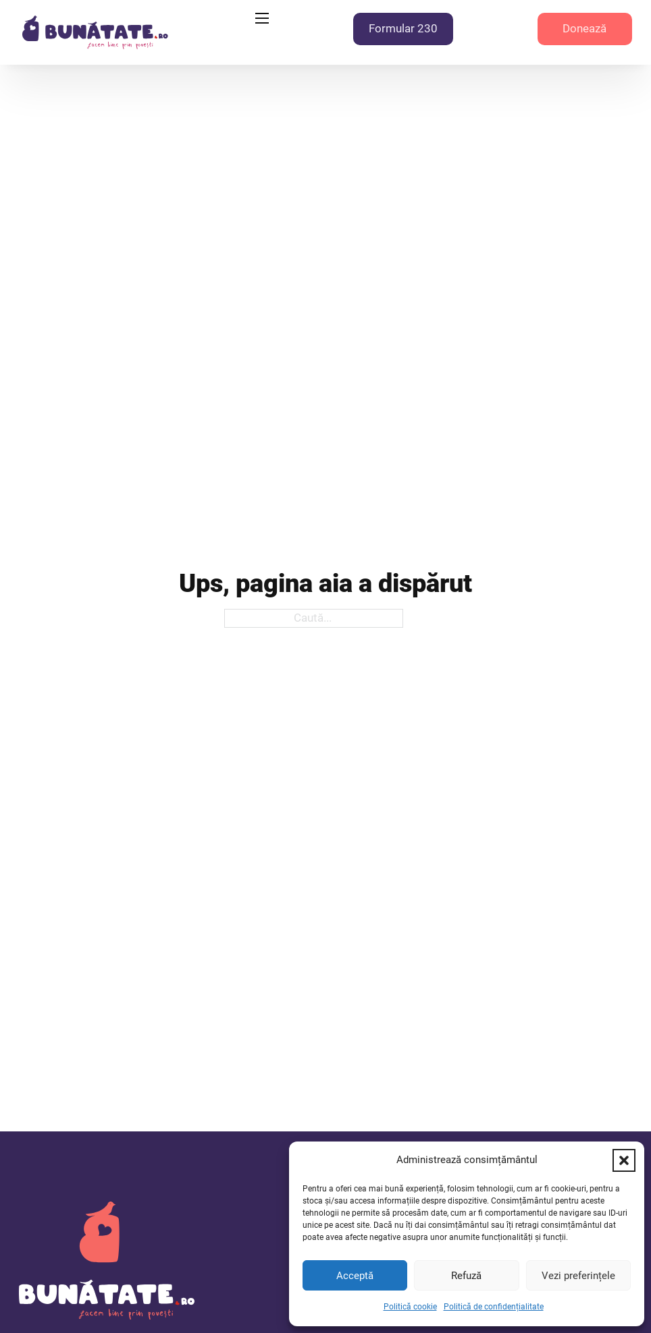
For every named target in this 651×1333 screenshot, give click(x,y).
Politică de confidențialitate (494, 1306)
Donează (584, 28)
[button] (624, 1160)
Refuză (466, 1276)
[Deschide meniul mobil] (262, 18)
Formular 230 (403, 28)
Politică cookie (410, 1306)
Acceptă (354, 1276)
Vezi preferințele (578, 1276)
